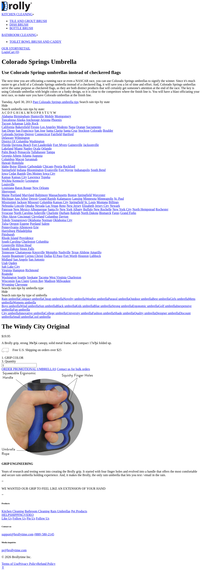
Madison (50, 281)
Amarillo (96, 252)
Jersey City (102, 205)
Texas (75, 252)
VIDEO (29, 515)
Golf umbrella (167, 306)
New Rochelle (103, 209)
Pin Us (31, 518)
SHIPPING (17, 515)
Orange (80, 127)
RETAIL (24, 48)
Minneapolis (105, 198)
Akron (13, 216)
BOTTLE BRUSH (21, 28)
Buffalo (88, 209)
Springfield (9, 170)
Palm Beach (9, 152)
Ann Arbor (21, 198)
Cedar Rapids (17, 173)
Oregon (14, 223)
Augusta (37, 155)
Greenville (8, 245)
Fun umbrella (21, 309)
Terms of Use (10, 563)
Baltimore (41, 195)
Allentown (26, 227)
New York (65, 209)
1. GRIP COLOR (12, 357)
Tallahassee (38, 152)
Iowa (5, 173)
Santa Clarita (54, 130)
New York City (121, 209)
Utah (5, 263)
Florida (6, 145)
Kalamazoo (64, 198)
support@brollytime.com (18, 534)
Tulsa (5, 223)
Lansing (77, 198)
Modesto (62, 127)
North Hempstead (143, 209)
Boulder (108, 130)
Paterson (7, 209)
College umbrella (56, 313)
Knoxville (38, 252)
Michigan (8, 198)
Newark (115, 205)
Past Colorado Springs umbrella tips (56, 102)
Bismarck (105, 213)
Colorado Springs (13, 134)
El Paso (57, 256)
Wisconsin (8, 281)
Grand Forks (128, 213)
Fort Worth (70, 256)
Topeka (45, 177)
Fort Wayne (66, 170)
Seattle (21, 277)
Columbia (46, 202)
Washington (36, 141)
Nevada (40, 205)
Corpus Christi (34, 256)
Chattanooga (23, 252)
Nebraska (7, 205)
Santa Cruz (70, 130)
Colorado (96, 130)
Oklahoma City (62, 220)
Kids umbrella (85, 306)
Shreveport (8, 191)
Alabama (7, 116)
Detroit (33, 198)
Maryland (28, 195)
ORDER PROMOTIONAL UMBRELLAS (29, 369)
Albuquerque (38, 209)
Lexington (31, 180)
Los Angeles (48, 127)
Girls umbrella (179, 299)
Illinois (22, 166)
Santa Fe (53, 209)
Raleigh (75, 213)
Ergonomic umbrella (145, 306)
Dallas (48, 256)
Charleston (28, 241)
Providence (26, 238)
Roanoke (7, 273)
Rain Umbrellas (60, 511)
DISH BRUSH (19, 24)
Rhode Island (10, 238)
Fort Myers (60, 145)
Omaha (29, 205)
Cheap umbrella (53, 299)
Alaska (20, 120)
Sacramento (93, 127)
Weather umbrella (97, 299)
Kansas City (19, 177)
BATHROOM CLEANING (20, 35)
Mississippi (9, 202)
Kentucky (18, 180)
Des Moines (34, 173)
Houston (83, 256)
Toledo (6, 220)
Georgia (7, 155)
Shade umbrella (124, 313)
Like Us (7, 518)
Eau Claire (22, 281)
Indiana (21, 170)
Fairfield (56, 134)
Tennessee (8, 252)
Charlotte (52, 213)
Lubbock (95, 256)
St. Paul (119, 198)
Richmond (32, 270)
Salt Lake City (11, 266)
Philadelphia (24, 230)
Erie (36, 227)
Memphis (51, 252)
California (8, 127)
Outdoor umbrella (141, 299)
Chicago (48, 166)
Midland (7, 259)
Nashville (64, 252)
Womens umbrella (24, 302)
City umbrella (10, 313)
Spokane (32, 277)
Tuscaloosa (9, 120)
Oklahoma (34, 220)
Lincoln (19, 205)
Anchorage (33, 120)
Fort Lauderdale (42, 145)
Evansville (51, 170)
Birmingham (22, 116)
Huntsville (37, 116)
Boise (13, 166)
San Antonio (36, 259)
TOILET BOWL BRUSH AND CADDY (35, 41)
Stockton (84, 130)
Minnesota (90, 198)
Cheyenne (21, 284)
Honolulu (17, 162)
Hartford (68, 134)
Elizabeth (88, 205)
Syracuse (7, 213)
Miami (18, 148)
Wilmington (22, 137)
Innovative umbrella (32, 313)
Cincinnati (24, 216)
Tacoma (43, 277)
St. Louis (90, 202)
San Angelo (20, 259)
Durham (64, 213)
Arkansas (17, 123)
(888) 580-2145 (44, 534)
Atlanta (26, 155)
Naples (27, 148)
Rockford (69, 166)
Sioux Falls (27, 248)
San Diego (8, 130)
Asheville (40, 213)
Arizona (45, 120)
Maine (6, 195)
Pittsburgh (8, 234)
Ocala (36, 148)
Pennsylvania (10, 227)
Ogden (13, 263)
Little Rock (31, 123)
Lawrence (34, 177)
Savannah (31, 159)
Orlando (46, 148)
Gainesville (75, 145)
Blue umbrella (103, 306)
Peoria (58, 166)
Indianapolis (82, 170)
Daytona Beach (21, 145)
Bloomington (35, 170)
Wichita (6, 180)
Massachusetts (58, 195)
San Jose (39, 130)
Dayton (63, 216)
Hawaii (6, 162)
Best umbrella (161, 299)
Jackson (22, 202)
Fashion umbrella (103, 313)
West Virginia (58, 277)
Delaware (8, 137)
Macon (19, 159)
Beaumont (17, 256)
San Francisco (25, 130)
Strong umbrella (122, 306)
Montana (102, 202)
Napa (72, 127)
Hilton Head (24, 245)
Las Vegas (51, 205)
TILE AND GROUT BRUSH (28, 21)
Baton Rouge (23, 188)
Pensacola (24, 152)
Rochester (162, 209)
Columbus (8, 159)
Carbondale (34, 166)
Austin (6, 256)
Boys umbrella (11, 306)
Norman (47, 220)
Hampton (19, 270)
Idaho (5, 166)
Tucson (6, 123)
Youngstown (19, 220)
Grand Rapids (47, 198)
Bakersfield (22, 127)
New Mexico (21, 209)
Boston (72, 195)
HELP (6, 515)
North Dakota (89, 213)
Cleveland (38, 216)
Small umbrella (22, 316)
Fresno (35, 127)
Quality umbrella (145, 313)
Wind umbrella (29, 306)
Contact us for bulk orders (73, 369)
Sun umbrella (47, 306)
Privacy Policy (28, 563)
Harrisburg (8, 230)
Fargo (115, 213)
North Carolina (23, 213)
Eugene (24, 223)
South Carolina (11, 241)
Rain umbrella (11, 299)
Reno (62, 205)
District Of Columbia (15, 141)
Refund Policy (46, 563)
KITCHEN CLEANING (18, 14)
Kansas (6, 177)
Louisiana (8, 188)
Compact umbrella (31, 299)
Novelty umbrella (74, 299)
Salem (45, 223)
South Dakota (10, 248)
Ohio (5, 216)
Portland (16, 195)
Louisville (8, 184)
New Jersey (74, 205)
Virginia (7, 270)
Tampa (50, 152)
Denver (29, 134)
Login (5, 52)
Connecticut (42, 134)
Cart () (14, 52)
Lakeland (7, 148)
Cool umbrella (41, 316)
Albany (77, 209)
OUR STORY (10, 48)
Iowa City (49, 173)
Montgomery (63, 116)
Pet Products (79, 511)
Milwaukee (63, 281)
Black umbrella (66, 306)
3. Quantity (9, 361)
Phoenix (56, 120)
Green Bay (37, 281)
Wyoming (8, 284)
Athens (16, 155)
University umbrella (79, 313)
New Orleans (40, 188)
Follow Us (19, 518)
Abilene (84, 252)
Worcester (99, 195)
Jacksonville (91, 145)
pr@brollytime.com (14, 550)
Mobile (49, 116)
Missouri (33, 202)
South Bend (98, 170)
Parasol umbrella (119, 299)
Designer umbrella (167, 313)
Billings (114, 202)
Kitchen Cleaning (13, 511)
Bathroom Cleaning (37, 511)
